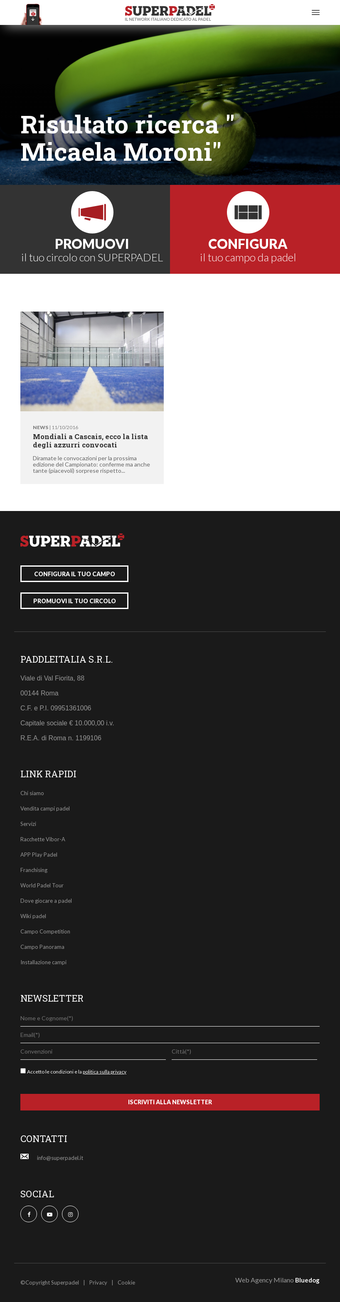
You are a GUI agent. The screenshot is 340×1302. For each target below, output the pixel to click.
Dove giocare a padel (46, 900)
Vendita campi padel (45, 808)
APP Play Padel (38, 854)
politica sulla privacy (104, 1072)
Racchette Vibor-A (42, 839)
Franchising (33, 870)
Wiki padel (33, 916)
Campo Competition (45, 931)
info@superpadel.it (60, 1158)
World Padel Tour (42, 885)
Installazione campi (43, 962)
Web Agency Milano (264, 1280)
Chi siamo (32, 793)
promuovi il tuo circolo (74, 600)
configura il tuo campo (74, 573)
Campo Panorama (42, 946)
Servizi (28, 824)
